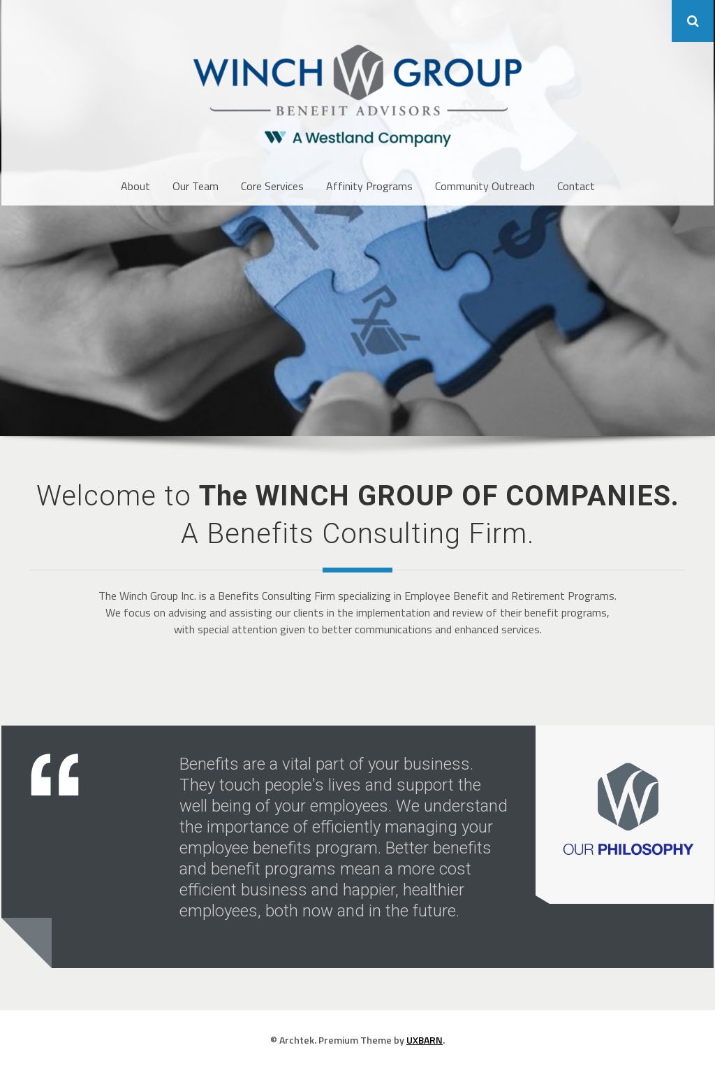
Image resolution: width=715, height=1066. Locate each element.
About (135, 186)
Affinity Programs (369, 186)
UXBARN (424, 1039)
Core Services (272, 186)
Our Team (195, 186)
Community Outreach (485, 186)
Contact (576, 186)
